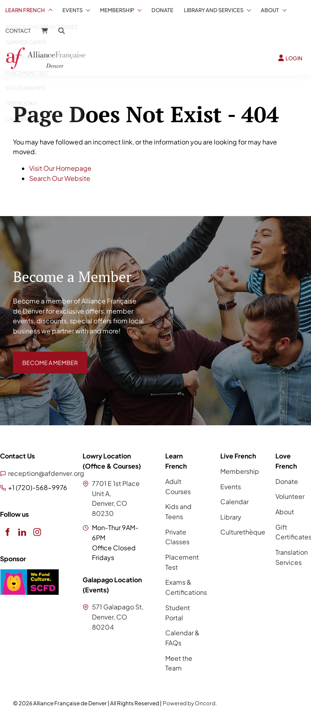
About (270, 10)
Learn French (25, 10)
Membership (117, 10)
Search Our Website (59, 178)
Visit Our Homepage (60, 168)
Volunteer (290, 496)
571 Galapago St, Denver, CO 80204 (117, 617)
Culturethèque (242, 532)
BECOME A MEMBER (44, 356)
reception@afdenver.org (46, 473)
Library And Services (213, 10)
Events (72, 10)
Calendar (234, 501)
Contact (18, 31)
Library (230, 517)
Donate (162, 10)
